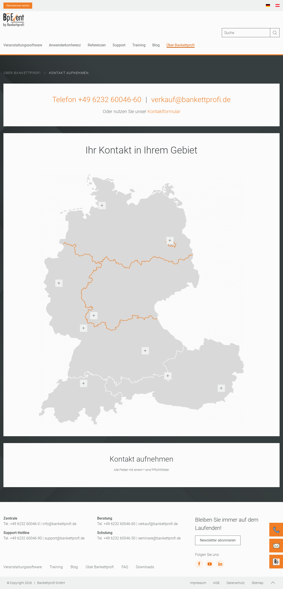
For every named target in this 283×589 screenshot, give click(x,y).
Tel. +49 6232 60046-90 (22, 538)
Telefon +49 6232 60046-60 (96, 99)
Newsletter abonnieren (218, 540)
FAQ (125, 567)
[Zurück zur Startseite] (13, 20)
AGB (216, 583)
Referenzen (97, 45)
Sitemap (257, 583)
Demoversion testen (17, 5)
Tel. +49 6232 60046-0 (21, 524)
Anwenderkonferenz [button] (65, 45)
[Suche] (251, 32)
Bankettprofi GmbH (51, 583)
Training (56, 567)
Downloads (145, 567)
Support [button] (119, 45)
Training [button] (138, 45)
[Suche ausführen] (275, 32)
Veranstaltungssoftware (22, 567)
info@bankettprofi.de (59, 524)
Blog (156, 45)
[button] (102, 205)
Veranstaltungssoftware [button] (22, 45)
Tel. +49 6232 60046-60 (116, 524)
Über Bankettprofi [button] (181, 45)
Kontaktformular (164, 111)
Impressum (198, 583)
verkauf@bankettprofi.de (191, 99)
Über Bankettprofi (100, 567)
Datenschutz (236, 583)
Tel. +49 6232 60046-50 (116, 538)
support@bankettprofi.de (65, 538)
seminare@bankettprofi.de (159, 538)
